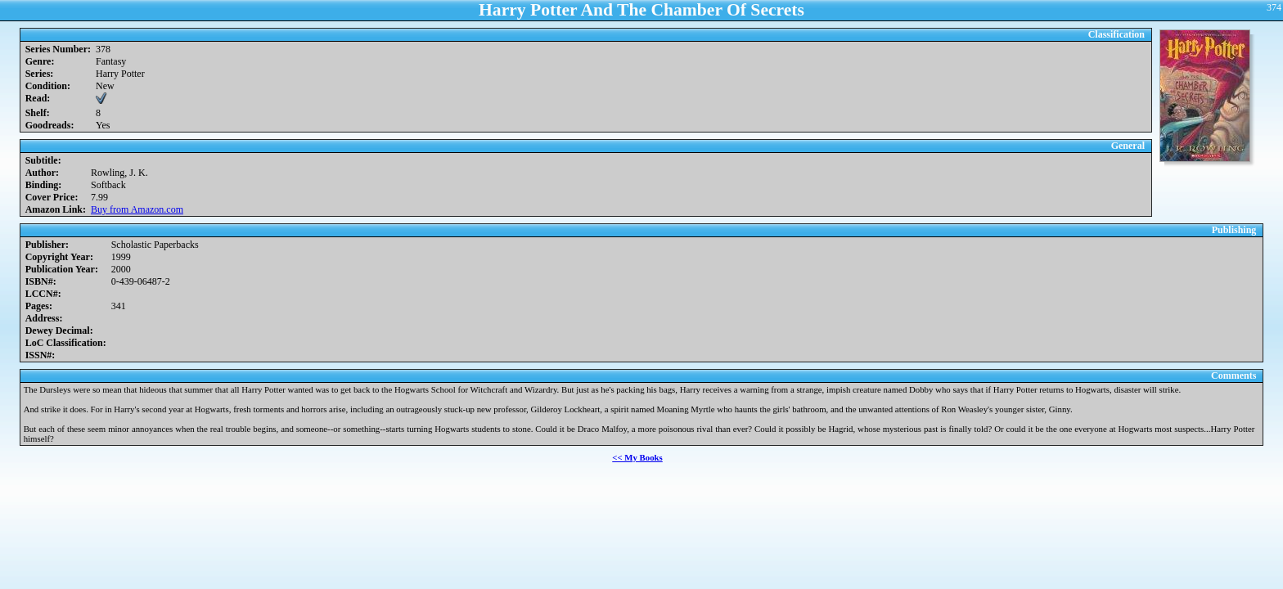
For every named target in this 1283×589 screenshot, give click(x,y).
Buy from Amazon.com (137, 209)
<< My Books (637, 457)
